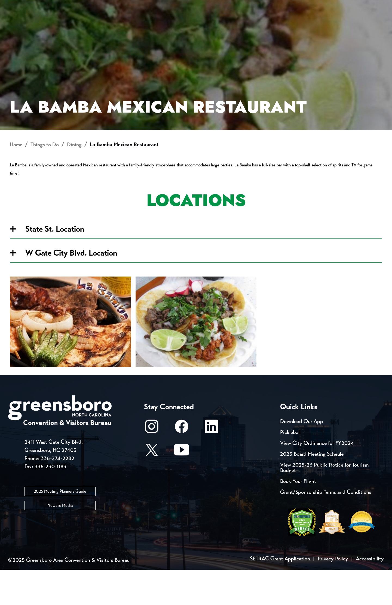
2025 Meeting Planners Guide (60, 526)
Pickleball (290, 467)
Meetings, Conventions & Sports (310, 23)
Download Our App (301, 456)
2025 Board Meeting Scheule (312, 489)
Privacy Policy (333, 594)
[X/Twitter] (151, 487)
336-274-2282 (57, 494)
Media (182, 5)
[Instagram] (151, 464)
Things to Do (219, 23)
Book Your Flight (298, 516)
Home (16, 180)
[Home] (152, 23)
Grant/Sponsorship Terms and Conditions (325, 527)
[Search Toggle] (376, 23)
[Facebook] (181, 464)
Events (18, 5)
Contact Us (97, 5)
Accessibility (370, 594)
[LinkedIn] (211, 464)
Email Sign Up (144, 5)
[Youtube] (181, 487)
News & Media (60, 541)
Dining (74, 180)
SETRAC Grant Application (280, 594)
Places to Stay (75, 23)
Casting (214, 5)
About (18, 23)
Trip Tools (54, 5)
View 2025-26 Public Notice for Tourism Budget (324, 503)
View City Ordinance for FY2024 (317, 478)
